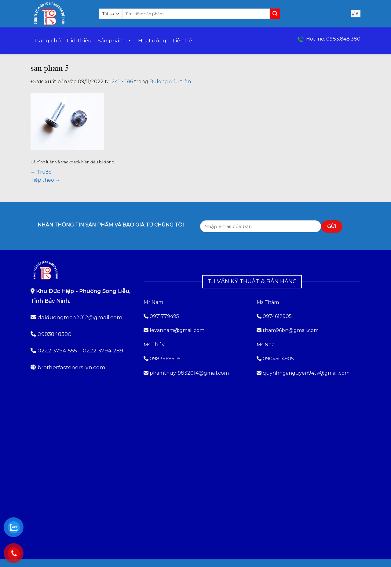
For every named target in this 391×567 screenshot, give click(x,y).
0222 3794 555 (57, 350)
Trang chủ (47, 40)
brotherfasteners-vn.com (71, 367)
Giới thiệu (79, 40)
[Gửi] (275, 14)
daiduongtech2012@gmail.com (80, 317)
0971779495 (161, 316)
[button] (355, 14)
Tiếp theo (45, 180)
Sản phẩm (115, 40)
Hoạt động (152, 40)
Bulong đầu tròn (170, 81)
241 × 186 (122, 81)
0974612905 (277, 316)
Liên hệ (182, 40)
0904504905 (278, 359)
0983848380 (54, 334)
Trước (41, 172)
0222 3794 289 (103, 350)
